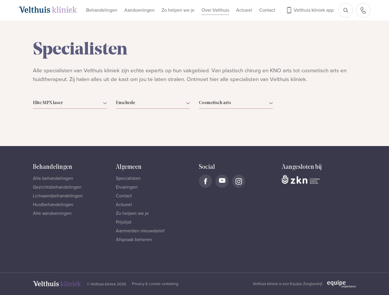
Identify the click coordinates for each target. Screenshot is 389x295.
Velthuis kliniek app (314, 10)
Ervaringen (127, 187)
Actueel (244, 10)
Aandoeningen (139, 10)
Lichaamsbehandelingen (58, 196)
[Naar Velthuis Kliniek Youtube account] (222, 181)
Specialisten (128, 178)
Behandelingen (101, 10)
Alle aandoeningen (52, 213)
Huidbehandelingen (53, 205)
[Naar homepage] (48, 9)
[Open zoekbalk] (345, 10)
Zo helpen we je (178, 10)
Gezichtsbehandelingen (57, 187)
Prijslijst (123, 222)
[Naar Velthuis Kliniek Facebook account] (205, 181)
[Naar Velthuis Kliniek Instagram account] (238, 181)
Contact (267, 10)
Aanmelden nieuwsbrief (140, 231)
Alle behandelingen (53, 178)
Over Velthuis (215, 10)
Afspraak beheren (134, 240)
